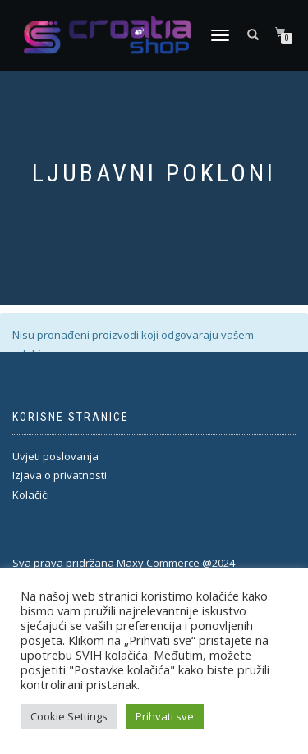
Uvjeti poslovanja (55, 456)
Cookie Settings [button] (69, 716)
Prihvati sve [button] (165, 716)
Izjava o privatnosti (59, 475)
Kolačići (30, 494)
